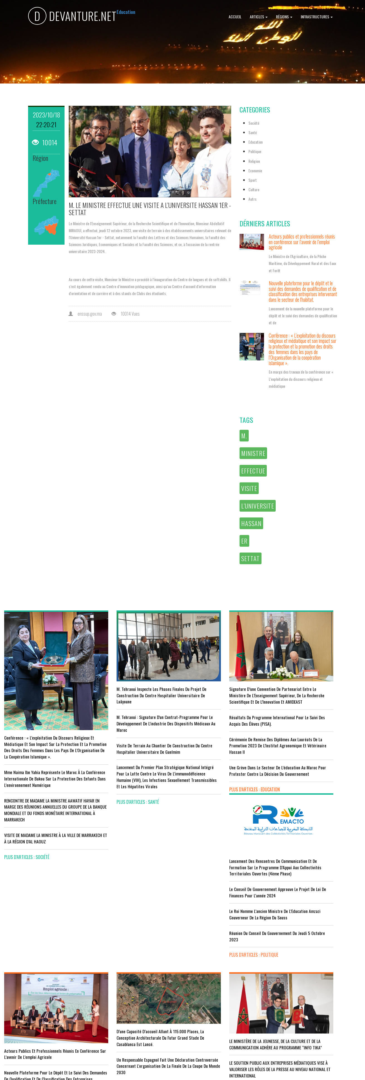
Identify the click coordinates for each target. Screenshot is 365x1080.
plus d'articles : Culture (210, 1032)
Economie (255, 170)
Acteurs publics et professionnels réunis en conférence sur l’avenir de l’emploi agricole (302, 242)
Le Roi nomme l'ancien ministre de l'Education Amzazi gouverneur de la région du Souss (317, 725)
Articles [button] (259, 16)
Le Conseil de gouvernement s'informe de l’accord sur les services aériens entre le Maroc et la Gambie (40, 1011)
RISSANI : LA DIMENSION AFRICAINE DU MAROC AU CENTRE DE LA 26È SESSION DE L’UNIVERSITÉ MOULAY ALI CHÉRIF (227, 981)
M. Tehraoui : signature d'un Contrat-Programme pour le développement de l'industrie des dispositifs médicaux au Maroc (135, 709)
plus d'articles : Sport (117, 1018)
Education (255, 142)
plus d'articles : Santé (116, 794)
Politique (254, 151)
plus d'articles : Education (212, 788)
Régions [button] (284, 16)
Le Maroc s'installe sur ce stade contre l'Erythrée (129, 970)
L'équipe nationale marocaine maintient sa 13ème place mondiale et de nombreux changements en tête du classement (131, 996)
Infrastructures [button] (317, 16)
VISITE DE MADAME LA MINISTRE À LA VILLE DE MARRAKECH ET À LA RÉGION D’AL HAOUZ (43, 826)
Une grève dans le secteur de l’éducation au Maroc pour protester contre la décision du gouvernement (225, 766)
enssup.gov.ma (85, 313)
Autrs (252, 199)
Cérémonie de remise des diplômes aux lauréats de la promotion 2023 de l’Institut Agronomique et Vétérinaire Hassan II (225, 737)
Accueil (235, 16)
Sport (252, 180)
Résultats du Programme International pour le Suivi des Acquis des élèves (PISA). (227, 712)
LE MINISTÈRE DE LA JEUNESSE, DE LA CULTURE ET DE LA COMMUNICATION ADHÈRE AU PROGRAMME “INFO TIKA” (228, 925)
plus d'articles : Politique (302, 766)
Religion (254, 161)
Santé (252, 132)
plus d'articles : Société (26, 845)
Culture (253, 189)
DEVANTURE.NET (72, 17)
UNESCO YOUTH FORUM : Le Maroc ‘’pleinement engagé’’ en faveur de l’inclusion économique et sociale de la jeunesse (227, 1010)
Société (253, 123)
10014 (45, 142)
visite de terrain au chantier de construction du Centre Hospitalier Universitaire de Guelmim (136, 734)
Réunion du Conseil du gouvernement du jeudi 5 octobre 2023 (319, 747)
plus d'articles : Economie (28, 1033)
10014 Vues (126, 313)
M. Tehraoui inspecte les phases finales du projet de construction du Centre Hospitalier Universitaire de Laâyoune (134, 681)
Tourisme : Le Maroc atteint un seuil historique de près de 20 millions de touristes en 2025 (45, 986)
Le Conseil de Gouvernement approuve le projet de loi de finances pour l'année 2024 (318, 703)
